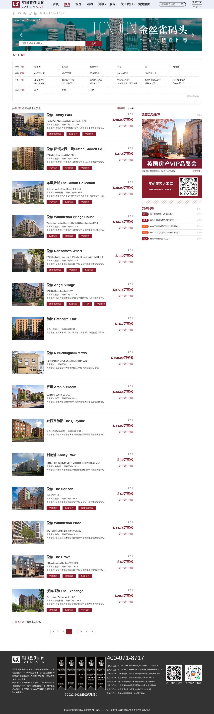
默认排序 (121, 108)
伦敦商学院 (39, 83)
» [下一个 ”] (92, 632)
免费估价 (144, 4)
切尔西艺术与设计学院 (127, 83)
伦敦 (37, 67)
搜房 (67, 4)
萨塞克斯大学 (179, 83)
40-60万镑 (66, 73)
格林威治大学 (179, 80)
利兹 (119, 67)
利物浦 (176, 67)
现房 (36, 90)
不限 (22, 67)
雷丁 (147, 67)
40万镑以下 (39, 73)
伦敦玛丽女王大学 (153, 80)
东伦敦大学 (39, 80)
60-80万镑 (94, 73)
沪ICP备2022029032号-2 (122, 710)
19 (80, 632)
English (197, 6)
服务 (112, 4)
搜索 (93, 43)
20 (87, 632)
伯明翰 (65, 67)
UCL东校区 (67, 83)
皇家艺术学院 (68, 80)
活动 (90, 4)
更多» (199, 115)
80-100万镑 (122, 73)
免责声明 (137, 710)
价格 (131, 108)
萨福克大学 (150, 83)
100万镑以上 (150, 73)
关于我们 (127, 4)
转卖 (92, 90)
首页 (56, 4)
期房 (64, 90)
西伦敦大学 (95, 83)
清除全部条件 (193, 96)
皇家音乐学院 (96, 80)
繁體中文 (197, 2)
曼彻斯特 (94, 67)
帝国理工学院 (123, 80)
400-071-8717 (52, 13)
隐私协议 (146, 710)
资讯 (101, 4)
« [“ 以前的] (53, 632)
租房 (78, 4)
